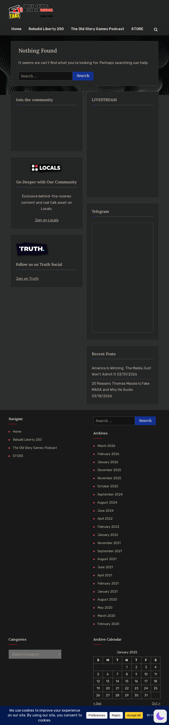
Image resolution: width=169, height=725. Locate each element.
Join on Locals (47, 220)
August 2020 (107, 599)
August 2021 (106, 559)
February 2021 (108, 583)
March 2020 (106, 616)
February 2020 (108, 624)
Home (16, 29)
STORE (137, 29)
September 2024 (110, 494)
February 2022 (108, 527)
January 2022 (107, 535)
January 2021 (107, 592)
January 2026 (107, 462)
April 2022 (105, 519)
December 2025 (109, 470)
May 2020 (104, 608)
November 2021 (109, 543)
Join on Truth (27, 279)
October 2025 (107, 486)
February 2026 (108, 454)
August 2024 (107, 503)
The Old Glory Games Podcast (97, 29)
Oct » (156, 703)
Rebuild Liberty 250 (46, 29)
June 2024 (105, 511)
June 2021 (105, 567)
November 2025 (109, 478)
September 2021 (109, 551)
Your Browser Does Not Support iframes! (122, 278)
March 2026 (106, 446)
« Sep (97, 703)
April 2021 (104, 575)
